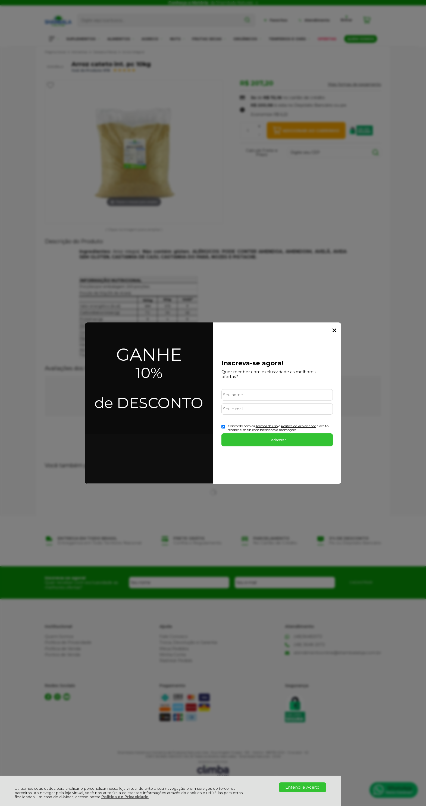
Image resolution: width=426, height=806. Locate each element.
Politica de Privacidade (298, 426)
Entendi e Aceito (302, 787)
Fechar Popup (334, 330)
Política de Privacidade (125, 797)
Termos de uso (267, 426)
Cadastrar (277, 440)
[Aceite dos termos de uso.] (223, 426)
